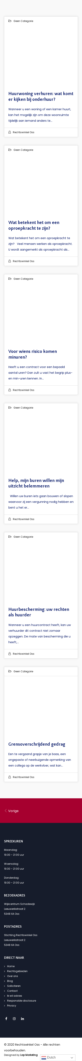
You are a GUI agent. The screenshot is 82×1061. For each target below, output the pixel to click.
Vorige (11, 811)
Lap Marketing (29, 1055)
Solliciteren (14, 986)
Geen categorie (23, 21)
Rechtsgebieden (17, 971)
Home (11, 966)
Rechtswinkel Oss (23, 132)
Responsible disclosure (21, 1000)
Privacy (11, 1005)
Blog (10, 981)
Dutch (48, 1057)
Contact (12, 991)
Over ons (12, 976)
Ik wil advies (14, 995)
